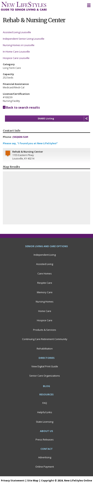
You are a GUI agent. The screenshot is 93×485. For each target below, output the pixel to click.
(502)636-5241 (20, 137)
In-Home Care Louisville (16, 51)
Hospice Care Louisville (16, 58)
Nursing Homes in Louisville (18, 45)
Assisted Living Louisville (17, 32)
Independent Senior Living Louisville (23, 38)
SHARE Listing (63, 118)
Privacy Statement (13, 480)
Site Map (32, 480)
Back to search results (21, 107)
